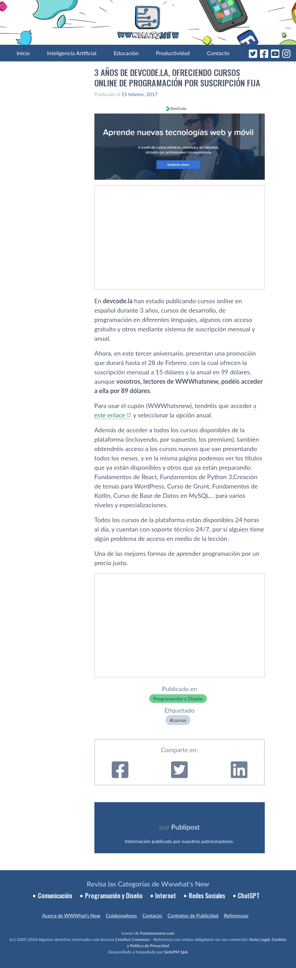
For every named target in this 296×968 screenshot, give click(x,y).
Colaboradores (121, 915)
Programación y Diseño (178, 699)
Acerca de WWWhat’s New (71, 915)
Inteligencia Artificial (71, 53)
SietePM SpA (176, 951)
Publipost (185, 827)
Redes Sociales (207, 895)
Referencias (236, 915)
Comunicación (55, 895)
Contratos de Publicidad (193, 915)
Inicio (23, 53)
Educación (126, 53)
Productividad (172, 53)
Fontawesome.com (157, 933)
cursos (179, 720)
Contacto (218, 53)
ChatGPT (249, 895)
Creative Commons (132, 939)
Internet (165, 895)
